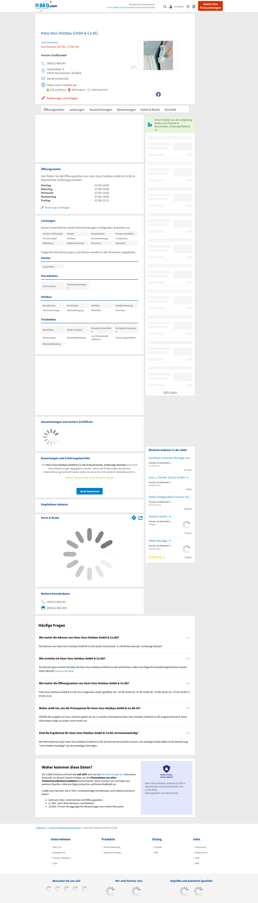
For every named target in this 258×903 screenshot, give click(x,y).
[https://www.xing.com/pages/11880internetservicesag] (75, 889)
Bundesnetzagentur (113, 774)
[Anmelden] (178, 6)
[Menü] (195, 6)
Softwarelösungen (112, 852)
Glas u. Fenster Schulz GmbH (167, 477)
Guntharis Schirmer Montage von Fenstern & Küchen (170, 458)
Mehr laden (170, 392)
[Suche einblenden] (166, 6)
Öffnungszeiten (53, 109)
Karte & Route (150, 109)
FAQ (156, 852)
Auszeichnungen (101, 109)
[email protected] (64, 671)
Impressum (200, 847)
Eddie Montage (158, 541)
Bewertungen (126, 109)
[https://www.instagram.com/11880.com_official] (66, 889)
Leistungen (77, 109)
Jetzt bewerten (89, 491)
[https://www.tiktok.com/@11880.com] (57, 889)
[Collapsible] (188, 637)
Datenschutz (201, 852)
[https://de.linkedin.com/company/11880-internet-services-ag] (84, 889)
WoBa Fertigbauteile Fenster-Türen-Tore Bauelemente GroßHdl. (170, 497)
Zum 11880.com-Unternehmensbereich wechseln (131, 7)
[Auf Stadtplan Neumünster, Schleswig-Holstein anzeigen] (140, 517)
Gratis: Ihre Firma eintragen (210, 6)
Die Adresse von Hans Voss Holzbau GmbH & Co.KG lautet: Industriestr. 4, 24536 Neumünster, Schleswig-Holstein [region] (100, 646)
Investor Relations (62, 857)
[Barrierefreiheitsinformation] (189, 6)
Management (59, 852)
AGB (197, 857)
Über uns (57, 847)
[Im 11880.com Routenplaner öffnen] (133, 517)
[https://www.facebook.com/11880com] (49, 889)
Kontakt (170, 109)
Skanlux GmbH (158, 516)
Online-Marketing (111, 847)
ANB (197, 863)
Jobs (55, 863)
